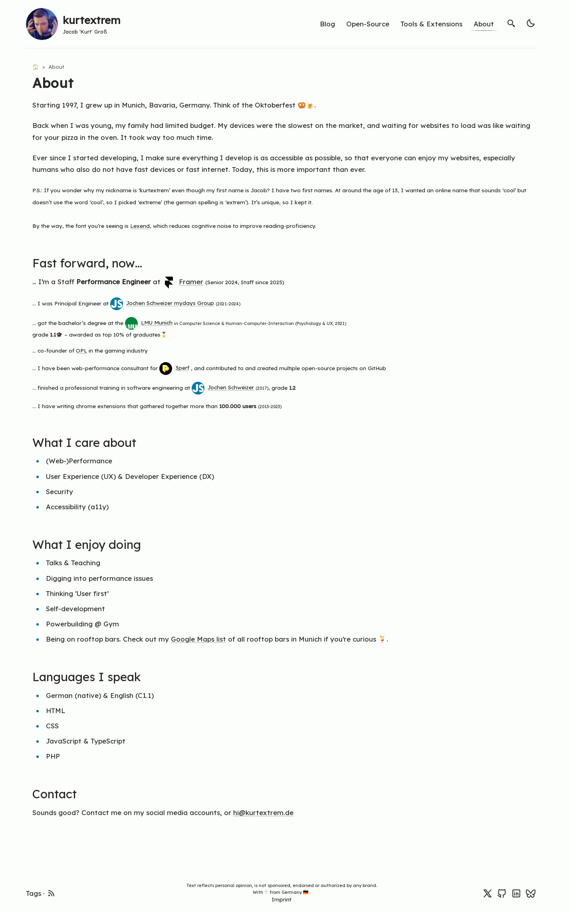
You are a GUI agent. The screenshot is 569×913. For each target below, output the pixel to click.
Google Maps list (198, 639)
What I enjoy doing (91, 544)
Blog (327, 24)
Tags (33, 893)
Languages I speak (91, 676)
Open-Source (367, 24)
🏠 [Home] (36, 66)
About (484, 24)
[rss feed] (51, 892)
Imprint (281, 899)
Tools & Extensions (431, 24)
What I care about (89, 442)
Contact (59, 793)
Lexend (140, 225)
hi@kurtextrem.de (263, 812)
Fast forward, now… (92, 262)
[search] (511, 23)
